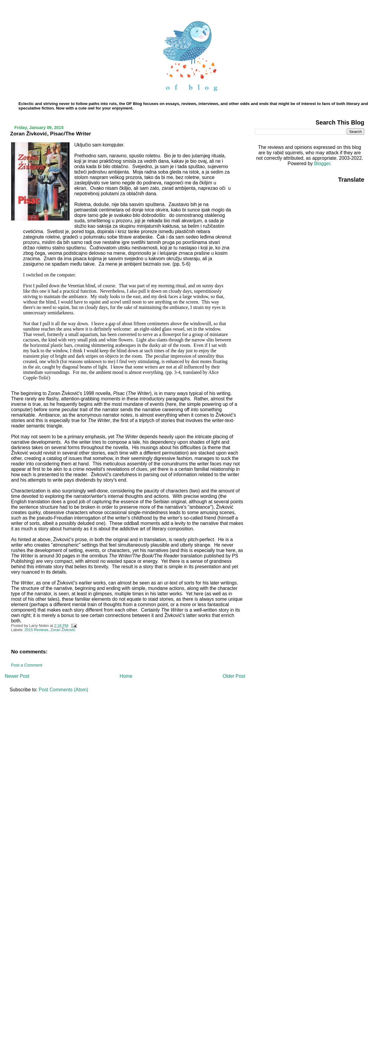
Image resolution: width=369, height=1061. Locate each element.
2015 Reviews (36, 630)
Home (126, 676)
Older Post (234, 676)
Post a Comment (26, 665)
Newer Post (17, 676)
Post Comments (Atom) (63, 689)
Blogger (322, 163)
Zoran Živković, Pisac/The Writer (50, 134)
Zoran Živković (63, 630)
